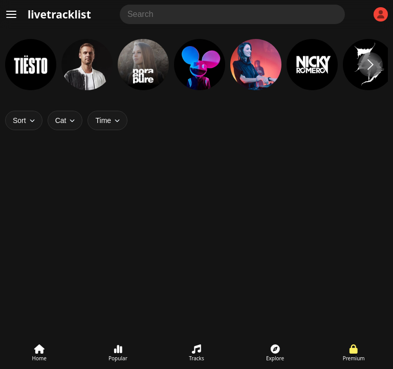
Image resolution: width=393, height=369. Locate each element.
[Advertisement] (196, 245)
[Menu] (11, 14)
